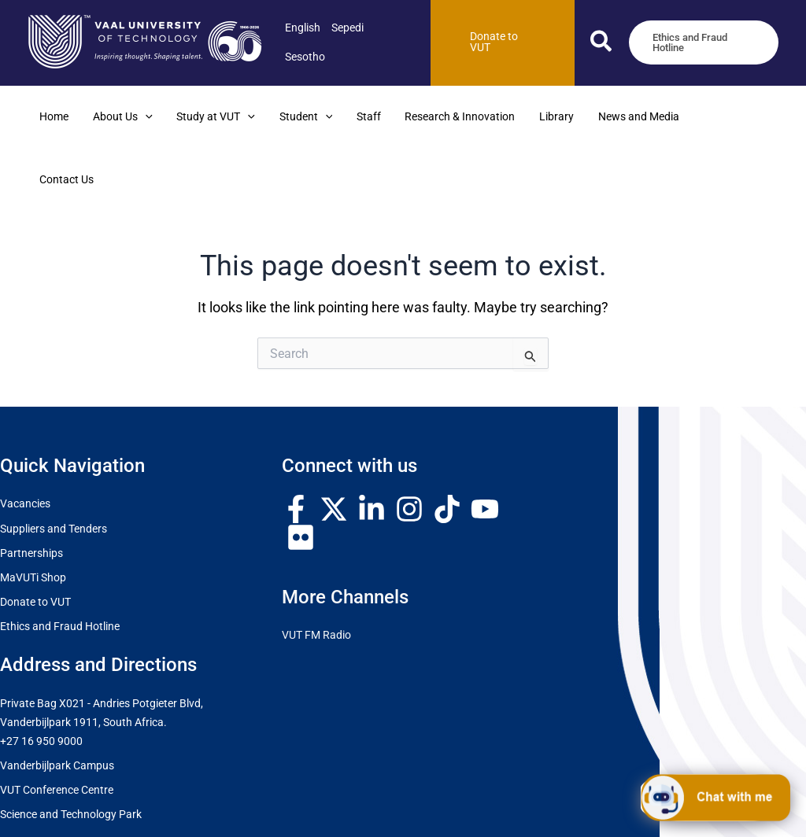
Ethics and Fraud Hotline (60, 564)
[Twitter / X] (334, 447)
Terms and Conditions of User (539, 811)
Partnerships (31, 490)
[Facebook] (296, 447)
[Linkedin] (371, 447)
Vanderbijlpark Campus (57, 703)
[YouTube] (485, 447)
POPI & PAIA (646, 811)
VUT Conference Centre (56, 728)
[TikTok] (447, 447)
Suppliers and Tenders (53, 466)
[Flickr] (301, 475)
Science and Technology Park (71, 752)
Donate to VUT (35, 539)
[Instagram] (409, 447)
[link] (302, 28)
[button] (601, 44)
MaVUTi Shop (33, 515)
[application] (142, 117)
